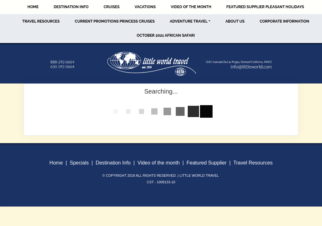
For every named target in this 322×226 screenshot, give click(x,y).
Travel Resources (41, 21)
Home (33, 7)
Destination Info (71, 7)
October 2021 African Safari (166, 35)
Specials (79, 162)
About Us (235, 21)
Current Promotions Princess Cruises (115, 21)
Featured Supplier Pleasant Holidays (265, 7)
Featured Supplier (206, 162)
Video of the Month (191, 7)
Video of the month (158, 162)
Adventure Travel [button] (189, 21)
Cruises (112, 7)
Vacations (145, 7)
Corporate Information (284, 21)
